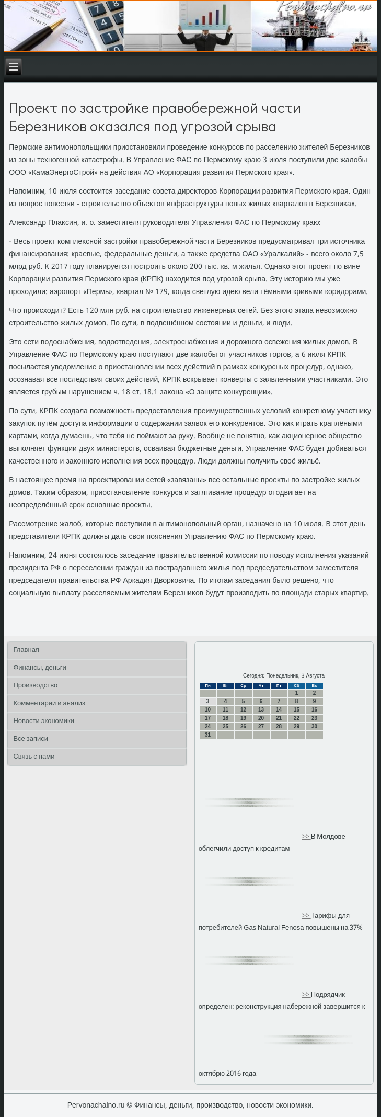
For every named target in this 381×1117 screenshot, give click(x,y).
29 (296, 726)
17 (208, 718)
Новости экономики (43, 721)
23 (314, 718)
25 (225, 726)
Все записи (30, 739)
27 (261, 726)
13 (261, 710)
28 (279, 726)
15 (296, 710)
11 (225, 710)
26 (243, 726)
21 (279, 718)
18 (225, 718)
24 (208, 726)
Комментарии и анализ (49, 703)
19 (243, 718)
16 (314, 710)
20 (261, 718)
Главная (26, 650)
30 (314, 726)
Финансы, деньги (39, 668)
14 (279, 710)
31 (208, 735)
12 (243, 710)
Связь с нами (33, 757)
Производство (35, 686)
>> (306, 837)
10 (208, 710)
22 (296, 718)
